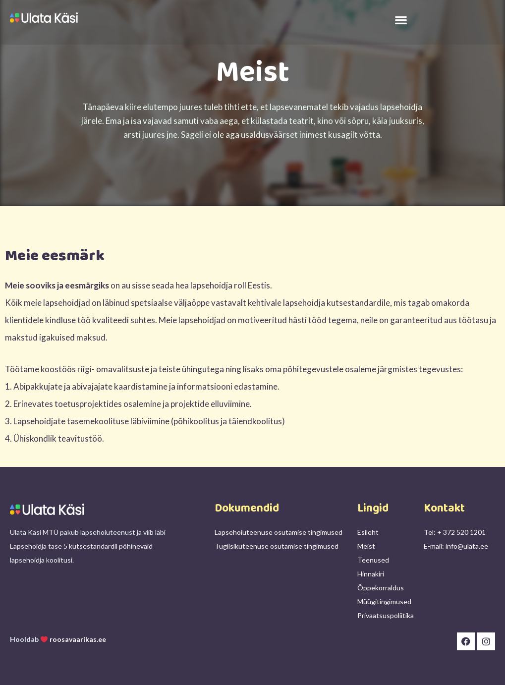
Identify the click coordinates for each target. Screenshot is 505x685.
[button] (401, 19)
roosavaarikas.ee (78, 639)
